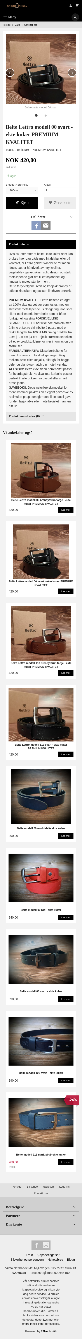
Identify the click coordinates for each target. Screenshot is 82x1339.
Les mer (48, 1319)
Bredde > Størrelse (17, 184)
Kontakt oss (41, 1193)
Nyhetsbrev (55, 1259)
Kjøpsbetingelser (48, 1255)
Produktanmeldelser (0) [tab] (24, 416)
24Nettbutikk (49, 1331)
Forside (6, 24)
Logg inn (64, 1186)
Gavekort (48, 1186)
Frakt (29, 1255)
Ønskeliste (60, 203)
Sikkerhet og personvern (27, 1259)
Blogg (71, 1259)
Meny (9, 17)
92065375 (19, 1272)
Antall (47, 184)
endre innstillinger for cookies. (41, 1323)
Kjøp (22, 203)
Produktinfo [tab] (17, 244)
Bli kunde (32, 1186)
